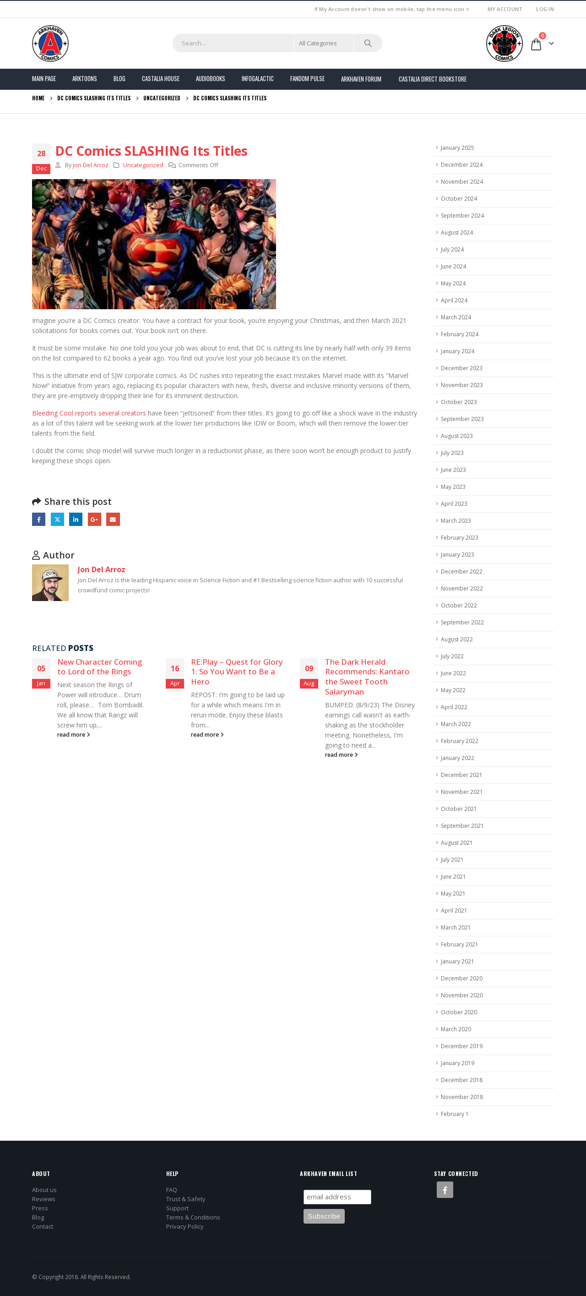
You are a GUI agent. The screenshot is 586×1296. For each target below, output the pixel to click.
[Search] (368, 43)
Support (177, 1208)
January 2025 (457, 148)
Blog (119, 78)
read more (73, 734)
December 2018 (462, 1080)
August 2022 (457, 639)
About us (44, 1190)
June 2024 (453, 266)
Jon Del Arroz (91, 165)
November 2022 (462, 588)
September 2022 (462, 622)
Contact (42, 1226)
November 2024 (462, 182)
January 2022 (457, 758)
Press (40, 1208)
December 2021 (462, 775)
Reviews (43, 1199)
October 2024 (459, 198)
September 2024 (462, 215)
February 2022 (459, 741)
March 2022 (456, 724)
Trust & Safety (186, 1199)
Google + (94, 519)
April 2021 (454, 910)
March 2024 (456, 317)
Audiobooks (210, 78)
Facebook (38, 519)
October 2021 (459, 809)
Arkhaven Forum (361, 78)
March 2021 (456, 927)
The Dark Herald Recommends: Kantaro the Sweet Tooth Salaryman (367, 676)
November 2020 (462, 995)
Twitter (57, 519)
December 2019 (462, 1046)
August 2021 (457, 843)
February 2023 (459, 537)
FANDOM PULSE (307, 78)
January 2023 (457, 554)
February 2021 (459, 944)
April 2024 (454, 300)
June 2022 (453, 673)
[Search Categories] (324, 43)
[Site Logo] (50, 43)
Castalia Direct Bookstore (433, 78)
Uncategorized (143, 165)
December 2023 (462, 368)
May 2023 (453, 487)
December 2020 (462, 978)
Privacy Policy (185, 1226)
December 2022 (462, 571)
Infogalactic (258, 78)
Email (112, 519)
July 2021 (452, 860)
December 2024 (462, 165)
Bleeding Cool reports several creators (90, 413)
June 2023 (453, 470)
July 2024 (452, 249)
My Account (505, 8)
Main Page (44, 78)
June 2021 (453, 876)
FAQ (171, 1190)
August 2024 (457, 232)
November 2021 (462, 792)
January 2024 (457, 351)
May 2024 (453, 283)
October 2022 (459, 605)
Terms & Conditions (193, 1217)
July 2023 (452, 453)
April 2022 (454, 707)
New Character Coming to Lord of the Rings (99, 666)
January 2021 (457, 961)
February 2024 (459, 334)
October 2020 (459, 1012)
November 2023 (462, 385)
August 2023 (457, 436)
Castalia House (160, 78)
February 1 (455, 1114)
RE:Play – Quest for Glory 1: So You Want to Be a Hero (237, 671)
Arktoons (84, 78)
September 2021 (462, 826)
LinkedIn (75, 519)
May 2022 (453, 690)
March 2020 (456, 1029)
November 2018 (462, 1097)
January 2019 (457, 1063)
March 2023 (456, 521)
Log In (545, 8)
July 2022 (452, 656)
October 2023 (459, 402)
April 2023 (454, 504)
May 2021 (453, 893)
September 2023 (462, 419)
